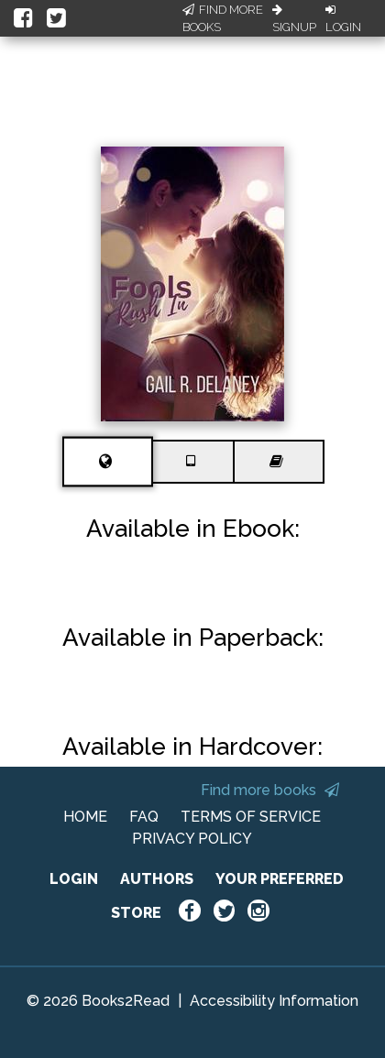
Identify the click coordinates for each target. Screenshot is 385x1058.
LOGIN (74, 879)
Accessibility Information (274, 1000)
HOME (85, 816)
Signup (294, 19)
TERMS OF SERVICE (251, 816)
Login (343, 19)
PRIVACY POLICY (192, 838)
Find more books (270, 790)
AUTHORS (156, 879)
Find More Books (222, 19)
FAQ (144, 816)
